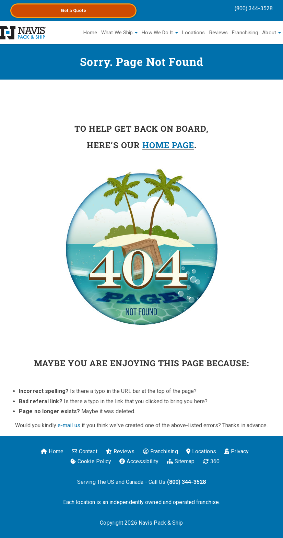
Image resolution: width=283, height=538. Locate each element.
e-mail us (69, 425)
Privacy (236, 451)
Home (90, 32)
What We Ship (119, 32)
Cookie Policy (90, 461)
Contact (84, 451)
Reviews (218, 32)
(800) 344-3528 (254, 8)
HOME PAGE (168, 145)
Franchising (245, 32)
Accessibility (138, 461)
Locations (193, 32)
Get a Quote (73, 10)
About (271, 32)
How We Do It (160, 32)
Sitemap (181, 461)
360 (211, 461)
